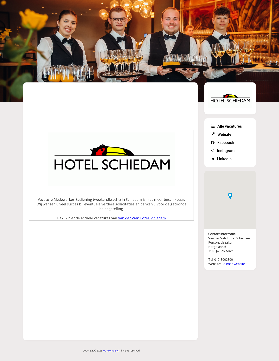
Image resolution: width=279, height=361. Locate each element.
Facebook (222, 142)
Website (221, 134)
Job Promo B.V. (111, 350)
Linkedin (221, 159)
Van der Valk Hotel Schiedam (142, 218)
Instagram (223, 150)
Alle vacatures (226, 126)
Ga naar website (233, 264)
